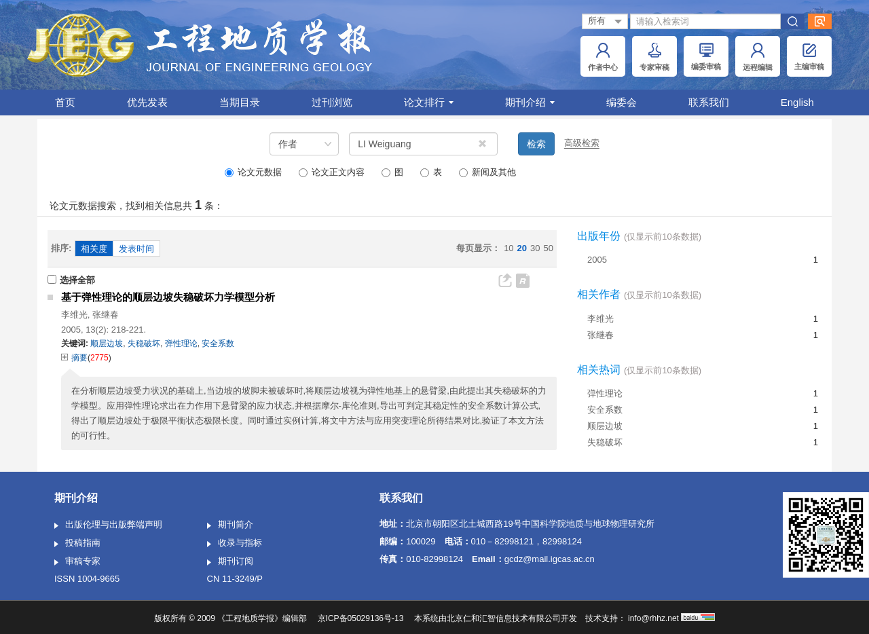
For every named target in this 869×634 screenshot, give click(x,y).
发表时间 (136, 249)
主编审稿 (809, 57)
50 (548, 248)
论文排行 (429, 102)
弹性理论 (605, 393)
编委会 (621, 102)
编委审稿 (706, 57)
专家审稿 (654, 57)
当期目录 (239, 102)
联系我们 (708, 102)
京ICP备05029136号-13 (361, 618)
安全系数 (605, 410)
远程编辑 (758, 57)
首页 (65, 102)
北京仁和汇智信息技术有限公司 (504, 618)
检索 (536, 143)
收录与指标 (234, 544)
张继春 (105, 315)
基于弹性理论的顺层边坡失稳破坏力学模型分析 (168, 297)
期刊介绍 (530, 102)
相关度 (94, 249)
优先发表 (147, 102)
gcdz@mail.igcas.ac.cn (549, 559)
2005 (597, 260)
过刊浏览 (332, 102)
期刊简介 (230, 525)
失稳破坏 (605, 442)
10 (508, 248)
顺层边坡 (605, 426)
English (797, 102)
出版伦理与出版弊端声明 (108, 525)
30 (535, 248)
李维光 (74, 315)
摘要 (74, 357)
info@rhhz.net (653, 618)
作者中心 (603, 57)
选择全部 (71, 280)
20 (522, 248)
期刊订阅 (230, 562)
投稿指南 (77, 544)
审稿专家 (77, 562)
